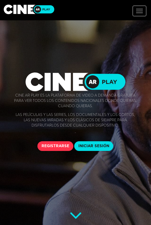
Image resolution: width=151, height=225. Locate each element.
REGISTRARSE (55, 146)
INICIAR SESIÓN (93, 146)
